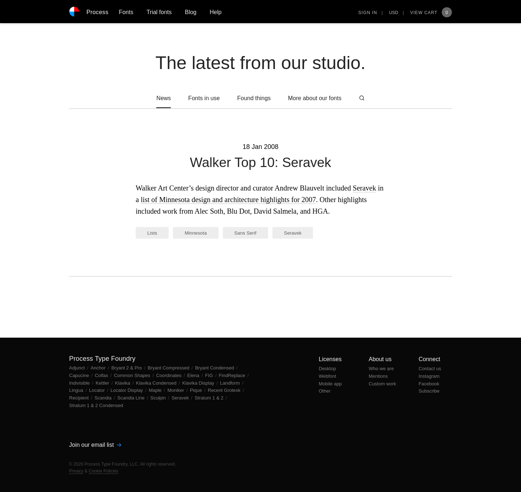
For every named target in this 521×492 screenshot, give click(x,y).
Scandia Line (131, 398)
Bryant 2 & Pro (127, 368)
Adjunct (77, 368)
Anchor (98, 368)
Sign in (367, 12)
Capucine (79, 375)
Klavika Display (199, 383)
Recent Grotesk (225, 390)
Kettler (103, 383)
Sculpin (159, 398)
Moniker (177, 390)
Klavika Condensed (157, 383)
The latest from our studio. (261, 63)
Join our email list (95, 445)
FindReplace (233, 375)
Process (97, 12)
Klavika (123, 383)
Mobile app (330, 383)
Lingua (77, 390)
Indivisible (80, 383)
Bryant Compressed (169, 368)
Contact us (430, 368)
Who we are (381, 368)
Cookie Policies (103, 471)
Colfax (102, 375)
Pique (196, 390)
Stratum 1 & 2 (210, 398)
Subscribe (429, 391)
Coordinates (169, 375)
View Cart (431, 12)
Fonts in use (204, 98)
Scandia (103, 398)
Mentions (378, 376)
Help (215, 12)
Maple (156, 390)
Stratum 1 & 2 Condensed (96, 405)
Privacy (76, 471)
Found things (254, 98)
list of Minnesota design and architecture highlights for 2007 (228, 200)
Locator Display (127, 390)
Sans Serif (245, 233)
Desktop (327, 368)
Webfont (327, 376)
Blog (190, 12)
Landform (230, 383)
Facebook (429, 383)
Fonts (126, 12)
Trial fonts (159, 12)
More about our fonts (315, 98)
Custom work (382, 383)
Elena (194, 375)
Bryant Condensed (215, 368)
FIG (209, 375)
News (163, 98)
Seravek (364, 188)
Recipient (79, 398)
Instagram (429, 376)
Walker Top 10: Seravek (260, 162)
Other (325, 391)
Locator (97, 390)
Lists (152, 233)
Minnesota (196, 233)
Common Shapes (133, 375)
